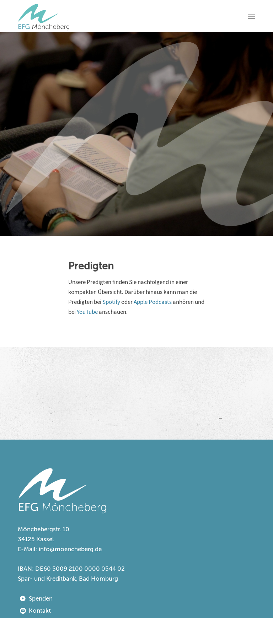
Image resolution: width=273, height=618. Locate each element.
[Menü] (251, 16)
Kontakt (40, 610)
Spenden (41, 598)
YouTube (87, 312)
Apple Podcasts (153, 302)
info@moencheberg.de (70, 549)
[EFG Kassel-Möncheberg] (44, 16)
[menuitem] (251, 16)
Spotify (111, 302)
